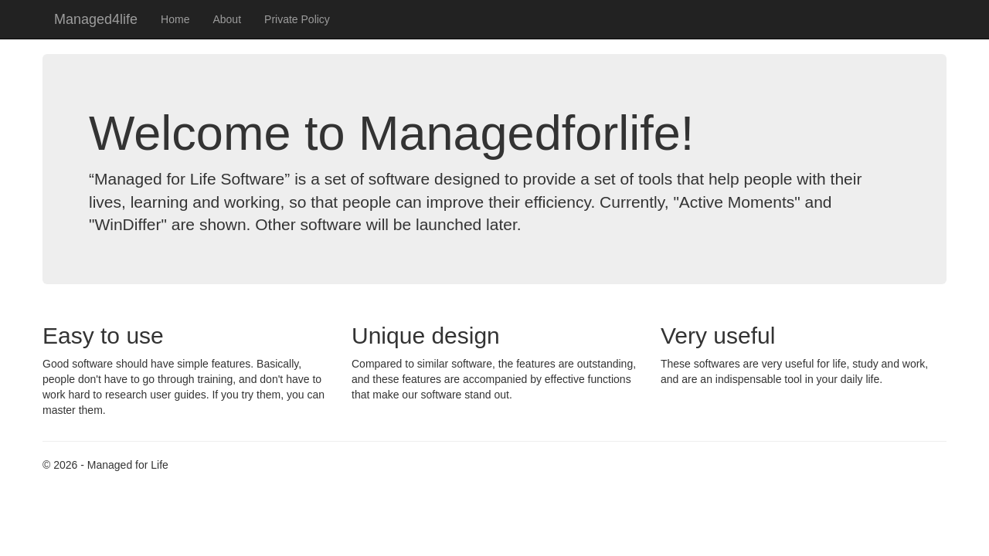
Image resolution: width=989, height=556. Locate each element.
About (226, 19)
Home (175, 19)
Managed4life (96, 19)
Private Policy (297, 19)
